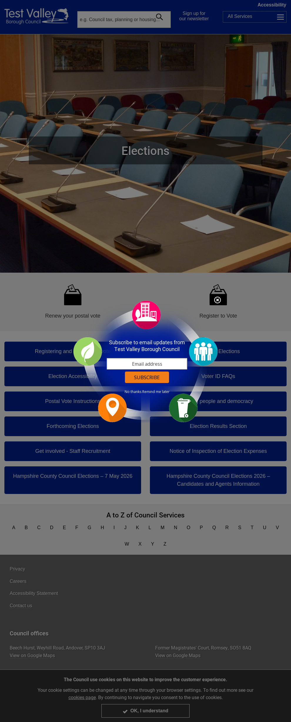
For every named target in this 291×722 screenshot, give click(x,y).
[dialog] (145, 361)
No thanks (133, 391)
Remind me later (156, 391)
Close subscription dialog (217, 300)
